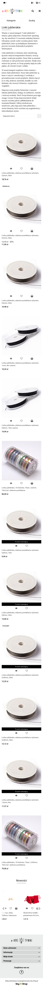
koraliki (28, 81)
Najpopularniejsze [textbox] (9, 116)
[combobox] (21, 116)
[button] (38, 3)
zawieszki (20, 81)
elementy (5, 83)
